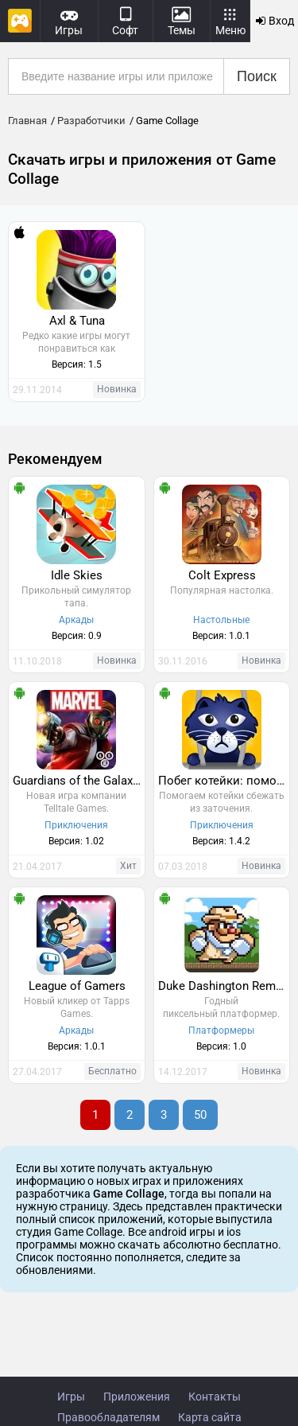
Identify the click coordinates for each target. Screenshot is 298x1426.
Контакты (214, 1396)
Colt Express (222, 575)
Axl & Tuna (77, 321)
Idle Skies (77, 575)
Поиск (257, 76)
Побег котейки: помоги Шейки (224, 780)
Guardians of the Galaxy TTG (79, 780)
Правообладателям (108, 1417)
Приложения (136, 1396)
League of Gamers (77, 986)
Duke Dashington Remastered (224, 986)
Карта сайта (210, 1417)
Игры (71, 1396)
